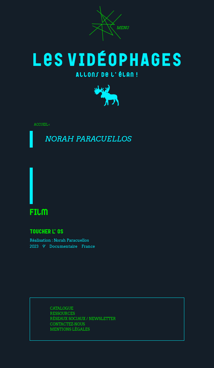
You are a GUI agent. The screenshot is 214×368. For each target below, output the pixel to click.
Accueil (41, 124)
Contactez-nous (67, 324)
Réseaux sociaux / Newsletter (83, 319)
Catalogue (61, 308)
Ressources (62, 314)
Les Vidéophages (107, 58)
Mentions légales (70, 329)
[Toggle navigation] (107, 25)
